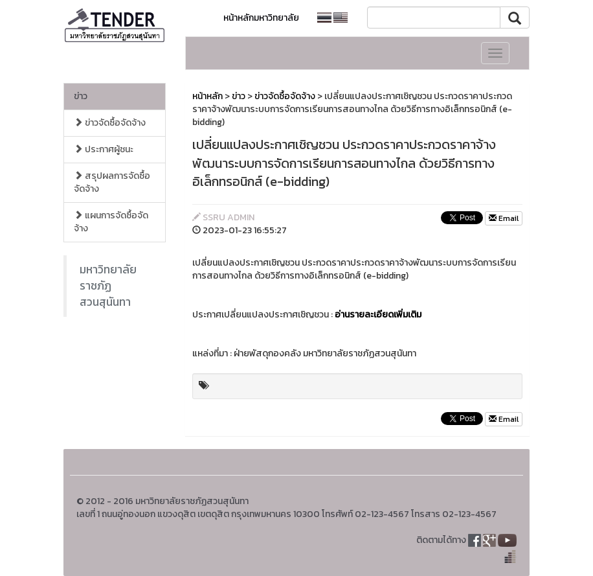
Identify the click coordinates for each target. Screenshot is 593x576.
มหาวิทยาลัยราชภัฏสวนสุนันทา (108, 285)
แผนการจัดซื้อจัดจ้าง (111, 222)
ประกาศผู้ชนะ (103, 149)
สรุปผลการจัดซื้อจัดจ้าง (112, 182)
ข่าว (80, 96)
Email (504, 218)
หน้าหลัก (207, 96)
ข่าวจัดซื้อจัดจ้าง (110, 123)
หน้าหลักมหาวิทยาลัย (261, 18)
